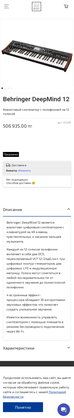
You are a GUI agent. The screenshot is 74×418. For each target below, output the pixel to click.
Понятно (23, 407)
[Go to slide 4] (11, 88)
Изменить (24, 170)
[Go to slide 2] (5, 88)
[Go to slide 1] (2, 88)
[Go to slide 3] (8, 88)
